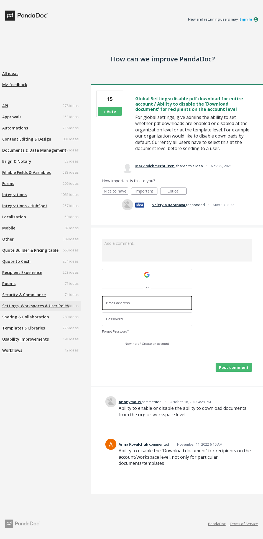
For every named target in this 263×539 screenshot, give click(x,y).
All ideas (10, 73)
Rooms (9, 283)
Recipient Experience (22, 272)
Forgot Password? (115, 332)
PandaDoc (217, 523)
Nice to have (116, 191)
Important (146, 191)
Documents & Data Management (34, 150)
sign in (245, 19)
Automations (15, 128)
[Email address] (147, 303)
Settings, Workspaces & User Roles (35, 305)
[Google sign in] (147, 274)
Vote (111, 111)
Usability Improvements (25, 339)
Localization (14, 216)
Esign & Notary (16, 161)
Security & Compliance (24, 294)
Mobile (8, 228)
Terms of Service (244, 523)
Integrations (14, 194)
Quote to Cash (16, 261)
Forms (8, 183)
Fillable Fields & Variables (26, 172)
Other (8, 239)
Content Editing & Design (26, 139)
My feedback (14, 84)
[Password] (147, 319)
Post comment (234, 367)
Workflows (12, 350)
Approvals (11, 116)
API (5, 105)
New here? (147, 344)
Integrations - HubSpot (24, 205)
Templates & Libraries (23, 328)
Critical (177, 191)
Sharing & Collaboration (25, 317)
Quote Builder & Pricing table (30, 250)
